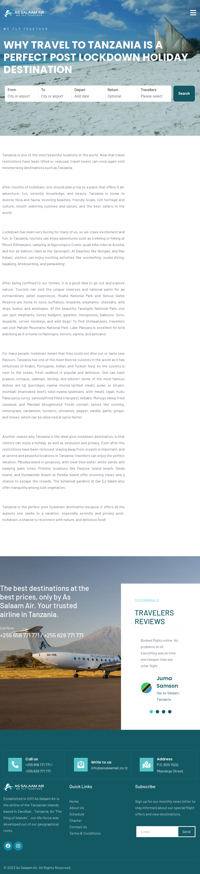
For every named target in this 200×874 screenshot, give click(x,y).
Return (121, 93)
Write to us (101, 762)
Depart (88, 93)
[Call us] (15, 764)
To (55, 93)
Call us (31, 759)
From (22, 93)
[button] (151, 711)
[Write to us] (81, 764)
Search (184, 93)
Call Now (7, 628)
